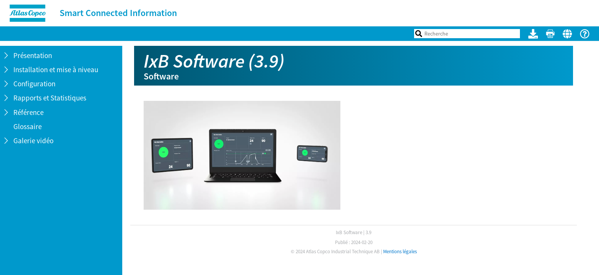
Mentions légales (400, 251)
